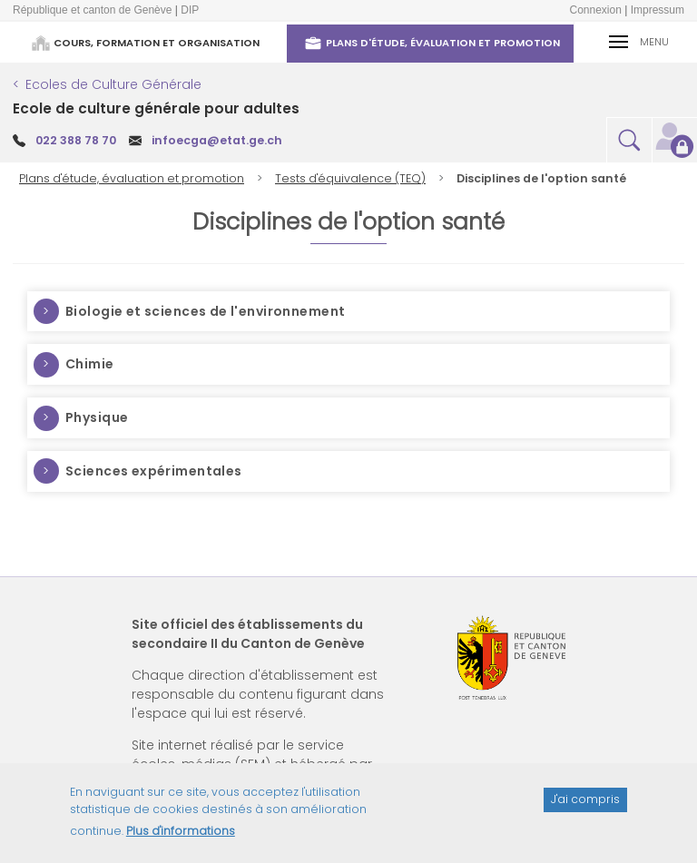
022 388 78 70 (75, 140)
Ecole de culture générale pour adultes (156, 108)
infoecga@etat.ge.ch (217, 140)
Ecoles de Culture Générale (113, 84)
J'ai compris (585, 808)
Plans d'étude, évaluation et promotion (131, 178)
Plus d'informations (180, 840)
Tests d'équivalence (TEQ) (350, 178)
